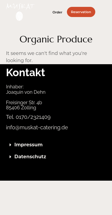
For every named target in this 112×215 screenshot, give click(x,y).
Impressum (28, 145)
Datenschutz (30, 156)
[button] (104, 12)
